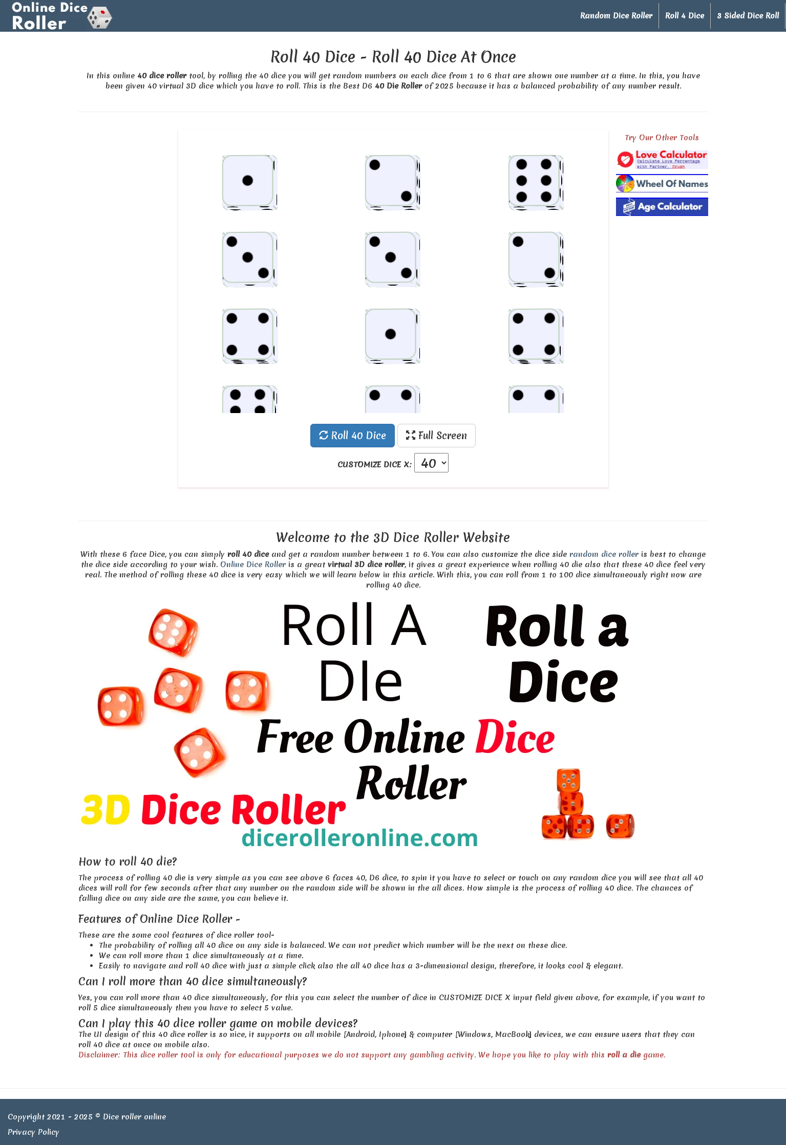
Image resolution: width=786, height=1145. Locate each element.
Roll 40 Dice (352, 435)
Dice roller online (134, 1117)
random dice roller (604, 554)
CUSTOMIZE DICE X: (374, 465)
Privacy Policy (33, 1132)
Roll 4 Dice (684, 16)
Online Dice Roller (253, 564)
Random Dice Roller (616, 16)
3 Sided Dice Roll (748, 16)
